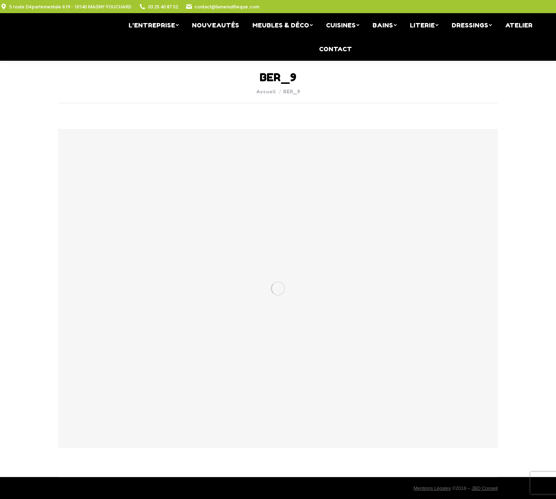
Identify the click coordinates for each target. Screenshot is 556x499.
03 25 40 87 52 (158, 7)
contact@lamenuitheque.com (222, 7)
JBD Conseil (484, 488)
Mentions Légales (432, 488)
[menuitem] (153, 25)
